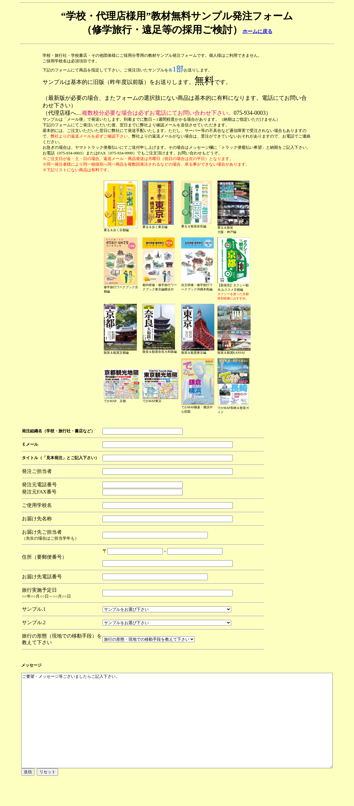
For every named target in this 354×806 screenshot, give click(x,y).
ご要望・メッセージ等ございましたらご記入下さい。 (178, 733)
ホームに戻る (257, 31)
